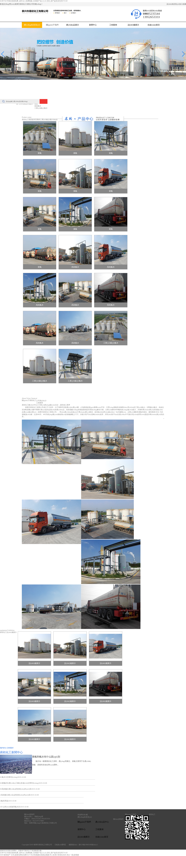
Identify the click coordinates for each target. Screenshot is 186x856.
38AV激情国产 (5, 855)
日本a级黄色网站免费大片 (20, 855)
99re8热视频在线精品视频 (39, 855)
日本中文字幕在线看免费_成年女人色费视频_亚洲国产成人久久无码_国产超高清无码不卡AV (34, 1)
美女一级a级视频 (73, 855)
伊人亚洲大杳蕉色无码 (57, 855)
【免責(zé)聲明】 (60, 845)
